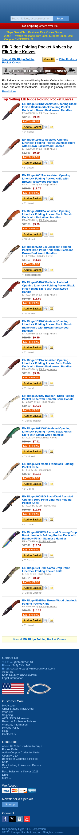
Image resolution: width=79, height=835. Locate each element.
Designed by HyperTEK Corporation (24, 829)
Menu (5, 6)
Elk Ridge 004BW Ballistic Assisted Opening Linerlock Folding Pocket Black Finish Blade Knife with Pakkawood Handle (48, 287)
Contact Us (10, 658)
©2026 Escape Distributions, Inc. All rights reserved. (33, 832)
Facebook (5, 819)
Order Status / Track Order (18, 708)
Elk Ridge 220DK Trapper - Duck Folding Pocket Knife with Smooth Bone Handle (48, 397)
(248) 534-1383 (21, 665)
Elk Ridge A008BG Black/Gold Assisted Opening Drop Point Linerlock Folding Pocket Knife (47, 499)
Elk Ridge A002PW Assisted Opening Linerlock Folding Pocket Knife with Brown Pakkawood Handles (46, 178)
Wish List (7, 711)
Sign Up (10, 804)
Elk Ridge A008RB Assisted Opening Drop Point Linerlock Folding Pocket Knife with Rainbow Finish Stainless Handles (49, 535)
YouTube (27, 819)
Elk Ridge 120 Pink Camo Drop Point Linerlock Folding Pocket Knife (46, 569)
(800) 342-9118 (23, 662)
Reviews (19, 674)
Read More (9, 91)
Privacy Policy (10, 727)
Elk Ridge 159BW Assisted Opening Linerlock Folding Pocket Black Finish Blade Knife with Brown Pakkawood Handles (47, 326)
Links (5, 774)
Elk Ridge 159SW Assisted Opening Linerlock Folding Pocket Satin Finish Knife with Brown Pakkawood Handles (47, 363)
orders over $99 (40, 25)
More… (6, 777)
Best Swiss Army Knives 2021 (20, 771)
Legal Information (12, 678)
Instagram (19, 819)
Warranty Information (15, 724)
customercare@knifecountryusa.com (33, 668)
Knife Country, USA (39, 7)
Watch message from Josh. (31, 35)
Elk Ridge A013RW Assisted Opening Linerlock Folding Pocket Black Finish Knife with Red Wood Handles (47, 214)
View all (18, 61)
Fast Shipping (31, 121)
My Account (9, 705)
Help (5, 730)
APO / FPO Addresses (15, 718)
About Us (7, 671)
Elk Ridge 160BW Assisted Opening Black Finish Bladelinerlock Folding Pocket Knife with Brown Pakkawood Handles (49, 107)
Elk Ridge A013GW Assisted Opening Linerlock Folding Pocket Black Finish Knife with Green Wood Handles (47, 431)
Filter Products (68, 59)
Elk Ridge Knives (18, 51)
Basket (73, 6)
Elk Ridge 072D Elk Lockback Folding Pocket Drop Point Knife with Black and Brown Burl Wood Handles (47, 250)
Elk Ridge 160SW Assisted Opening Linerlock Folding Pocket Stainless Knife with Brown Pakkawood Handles (48, 143)
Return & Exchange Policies (19, 721)
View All (49, 59)
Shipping (7, 715)
